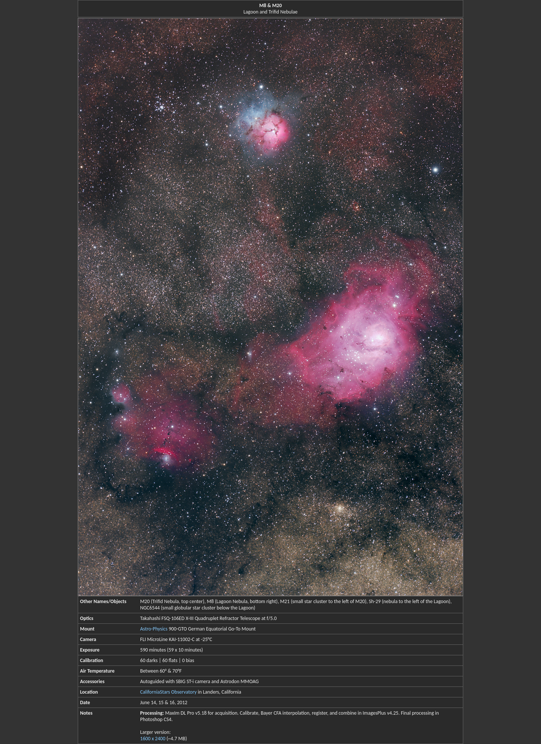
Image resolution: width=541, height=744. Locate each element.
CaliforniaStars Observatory (168, 692)
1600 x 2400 (152, 738)
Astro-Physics (154, 629)
